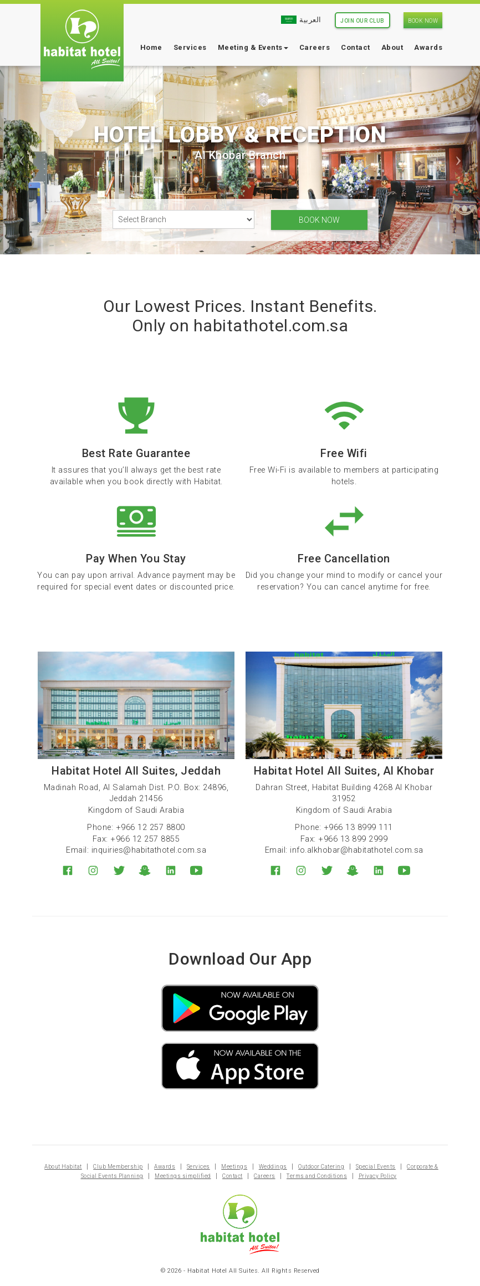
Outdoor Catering (321, 1173)
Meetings (234, 1173)
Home (151, 47)
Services (190, 47)
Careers (314, 47)
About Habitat (63, 1173)
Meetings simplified (183, 1182)
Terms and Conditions (317, 1182)
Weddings (273, 1173)
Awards (428, 47)
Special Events (376, 1173)
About (392, 47)
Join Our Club (362, 21)
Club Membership (118, 1173)
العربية (301, 20)
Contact (355, 47)
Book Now (423, 21)
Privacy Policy (378, 1182)
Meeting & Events (253, 47)
